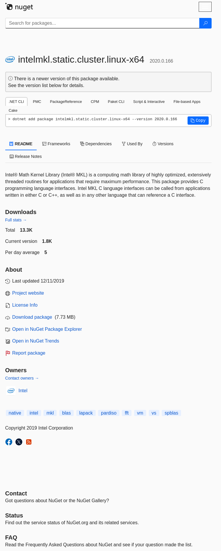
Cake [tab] (13, 110)
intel (34, 412)
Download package (32, 317)
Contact (16, 493)
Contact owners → (22, 378)
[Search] (205, 23)
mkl (50, 412)
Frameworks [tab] (56, 144)
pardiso (108, 412)
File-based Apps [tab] (186, 101)
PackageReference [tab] (66, 101)
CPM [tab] (95, 101)
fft (127, 412)
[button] (198, 120)
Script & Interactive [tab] (149, 101)
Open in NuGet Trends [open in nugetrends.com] (35, 340)
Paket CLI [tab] (116, 101)
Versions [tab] (162, 144)
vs (154, 412)
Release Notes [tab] (26, 156)
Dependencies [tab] (96, 144)
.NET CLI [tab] (16, 101)
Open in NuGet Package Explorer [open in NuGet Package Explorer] (47, 329)
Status (14, 515)
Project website (28, 292)
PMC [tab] (37, 101)
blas (66, 412)
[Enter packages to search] (102, 23)
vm (140, 412)
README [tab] (21, 144)
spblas (171, 412)
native (15, 412)
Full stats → (16, 220)
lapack (86, 412)
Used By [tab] (132, 144)
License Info (25, 305)
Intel (22, 390)
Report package (28, 352)
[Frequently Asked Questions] (11, 537)
